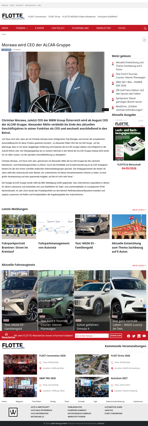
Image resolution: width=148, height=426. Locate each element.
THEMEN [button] (21, 28)
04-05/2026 (129, 168)
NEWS (5, 28)
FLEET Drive (54, 16)
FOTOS (121, 28)
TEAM (12, 5)
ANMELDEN (116, 335)
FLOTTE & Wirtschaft (129, 164)
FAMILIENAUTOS (75, 407)
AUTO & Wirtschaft (40, 407)
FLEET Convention (37, 16)
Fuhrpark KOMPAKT (108, 16)
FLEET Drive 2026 (120, 355)
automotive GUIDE (113, 407)
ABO (39, 5)
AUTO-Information (39, 414)
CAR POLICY (58, 28)
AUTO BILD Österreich (41, 410)
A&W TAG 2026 (47, 378)
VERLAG (5, 5)
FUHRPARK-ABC (80, 28)
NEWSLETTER (103, 28)
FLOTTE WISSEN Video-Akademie (79, 16)
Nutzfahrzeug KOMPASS (79, 414)
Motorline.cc (37, 417)
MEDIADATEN (30, 5)
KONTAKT (20, 5)
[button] (7, 300)
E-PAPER (40, 28)
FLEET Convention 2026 (52, 355)
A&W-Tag (109, 410)
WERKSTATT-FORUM (76, 417)
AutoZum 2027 (119, 378)
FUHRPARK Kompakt (77, 410)
